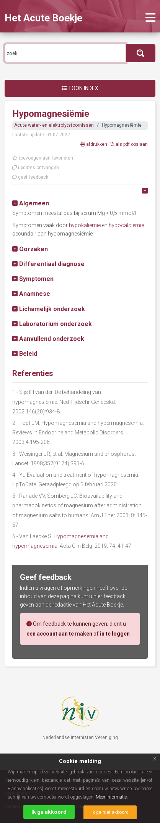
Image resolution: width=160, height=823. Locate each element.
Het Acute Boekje (43, 18)
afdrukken (94, 144)
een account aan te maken (59, 634)
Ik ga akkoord (49, 812)
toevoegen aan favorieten (42, 158)
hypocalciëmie (126, 225)
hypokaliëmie (85, 225)
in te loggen (115, 634)
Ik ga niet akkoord (110, 812)
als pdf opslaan (129, 144)
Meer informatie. (112, 797)
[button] (30, 203)
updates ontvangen (35, 167)
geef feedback (30, 177)
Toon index (80, 88)
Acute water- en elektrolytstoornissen (54, 125)
